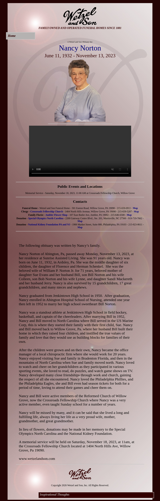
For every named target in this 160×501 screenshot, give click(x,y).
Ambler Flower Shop (56, 215)
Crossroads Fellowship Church (46, 211)
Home (12, 35)
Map (135, 208)
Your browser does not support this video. (80, 151)
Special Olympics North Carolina (45, 218)
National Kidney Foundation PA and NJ (49, 224)
